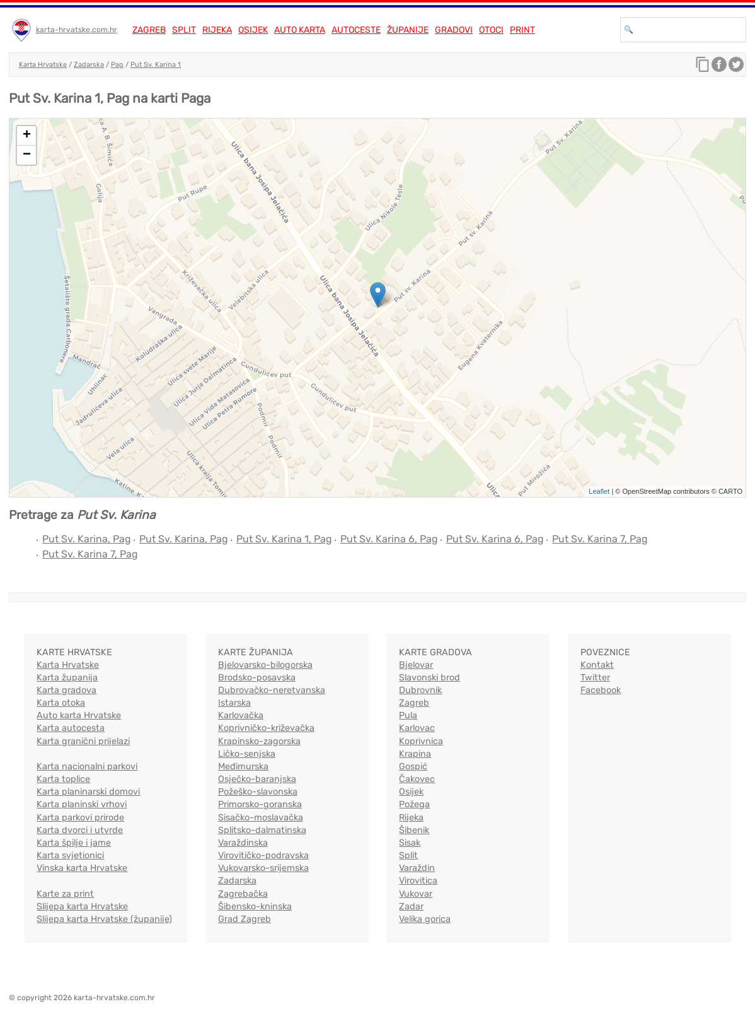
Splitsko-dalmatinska (262, 830)
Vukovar (415, 894)
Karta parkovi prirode (80, 817)
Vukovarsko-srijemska (263, 868)
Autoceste (356, 30)
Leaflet (599, 491)
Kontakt (597, 665)
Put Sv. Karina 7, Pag (600, 539)
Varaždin (417, 868)
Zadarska (89, 65)
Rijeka (217, 30)
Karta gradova (66, 690)
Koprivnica (421, 741)
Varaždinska (243, 842)
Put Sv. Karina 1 (155, 65)
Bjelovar (416, 665)
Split (184, 30)
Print (522, 30)
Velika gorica (425, 919)
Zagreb (149, 30)
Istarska (234, 702)
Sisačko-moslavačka (260, 817)
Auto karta (299, 30)
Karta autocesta (71, 728)
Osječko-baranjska (257, 779)
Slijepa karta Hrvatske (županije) (104, 919)
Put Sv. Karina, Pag (86, 539)
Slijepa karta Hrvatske (82, 906)
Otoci (491, 30)
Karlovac (417, 728)
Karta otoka (61, 702)
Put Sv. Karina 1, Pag (284, 539)
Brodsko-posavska (257, 677)
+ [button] (27, 135)
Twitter (595, 677)
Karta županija (67, 677)
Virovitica (418, 880)
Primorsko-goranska (260, 804)
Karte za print (65, 894)
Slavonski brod (429, 677)
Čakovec (417, 779)
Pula (408, 715)
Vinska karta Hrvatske (82, 868)
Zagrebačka (243, 894)
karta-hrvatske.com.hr (76, 29)
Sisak (409, 842)
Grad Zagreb (244, 919)
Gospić (413, 766)
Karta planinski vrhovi (82, 804)
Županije (408, 30)
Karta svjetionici (70, 855)
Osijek (253, 30)
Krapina (415, 754)
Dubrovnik (420, 690)
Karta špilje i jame (74, 842)
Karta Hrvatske (43, 65)
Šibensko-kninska (255, 906)
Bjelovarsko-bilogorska (265, 665)
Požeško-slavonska (257, 791)
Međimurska (243, 766)
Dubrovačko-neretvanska (271, 690)
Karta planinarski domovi (88, 791)
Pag (117, 65)
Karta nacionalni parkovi (87, 766)
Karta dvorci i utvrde (80, 830)
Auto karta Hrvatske (79, 715)
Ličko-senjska (246, 754)
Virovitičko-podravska (263, 855)
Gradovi (454, 30)
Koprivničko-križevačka (266, 728)
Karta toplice (63, 779)
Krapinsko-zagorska (259, 741)
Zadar (411, 906)
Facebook (600, 690)
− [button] (27, 155)
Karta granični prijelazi (83, 741)
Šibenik (414, 830)
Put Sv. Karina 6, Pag (389, 539)
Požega (414, 804)
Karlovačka (240, 715)
